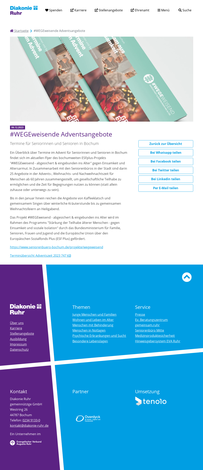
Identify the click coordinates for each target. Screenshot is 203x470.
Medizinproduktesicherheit (155, 336)
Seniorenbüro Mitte (149, 330)
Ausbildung (18, 339)
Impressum (18, 344)
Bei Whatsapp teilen (165, 152)
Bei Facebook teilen (166, 161)
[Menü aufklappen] (163, 10)
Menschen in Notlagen (89, 330)
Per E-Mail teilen (165, 188)
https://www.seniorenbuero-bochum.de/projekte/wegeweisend (56, 247)
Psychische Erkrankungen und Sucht (99, 336)
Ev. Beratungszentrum (151, 320)
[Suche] (185, 10)
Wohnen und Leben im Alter (93, 320)
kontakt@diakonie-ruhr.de (29, 425)
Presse (140, 314)
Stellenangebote (110, 10)
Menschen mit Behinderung (92, 325)
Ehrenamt (141, 10)
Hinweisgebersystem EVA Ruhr (157, 341)
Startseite (19, 31)
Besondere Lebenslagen (90, 341)
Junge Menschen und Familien (94, 314)
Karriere (80, 10)
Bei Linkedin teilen (165, 179)
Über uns (17, 323)
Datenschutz (19, 349)
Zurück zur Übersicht (165, 144)
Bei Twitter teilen (165, 170)
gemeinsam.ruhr (147, 325)
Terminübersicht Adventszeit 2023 (40, 255)
